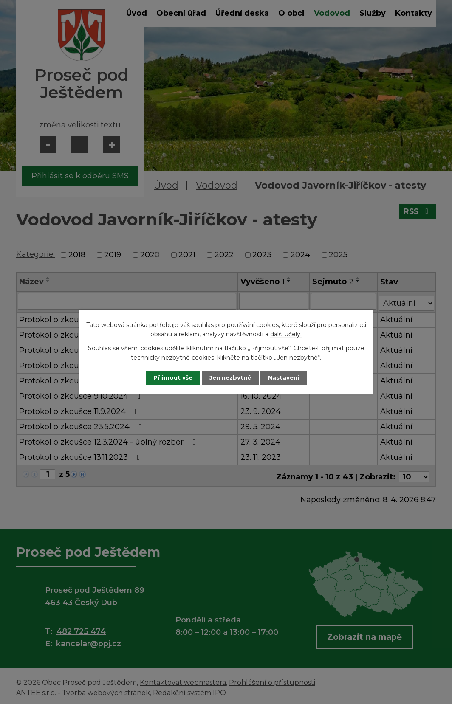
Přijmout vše (168, 377)
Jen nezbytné (230, 377)
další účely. (286, 334)
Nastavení (288, 377)
